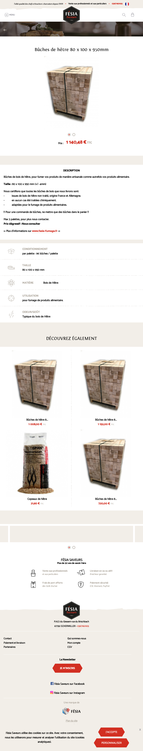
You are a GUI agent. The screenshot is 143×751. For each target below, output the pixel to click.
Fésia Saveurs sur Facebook (67, 684)
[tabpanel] (71, 92)
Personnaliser (111, 743)
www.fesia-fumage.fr (44, 231)
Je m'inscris (67, 668)
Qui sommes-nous (76, 639)
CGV (69, 647)
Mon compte (73, 643)
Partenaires (9, 647)
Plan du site (71, 721)
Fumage (5, 30)
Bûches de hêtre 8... (37, 420)
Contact (8, 639)
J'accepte (111, 732)
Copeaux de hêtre (37, 499)
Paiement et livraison (14, 643)
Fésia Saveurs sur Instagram (67, 693)
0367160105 (117, 3)
